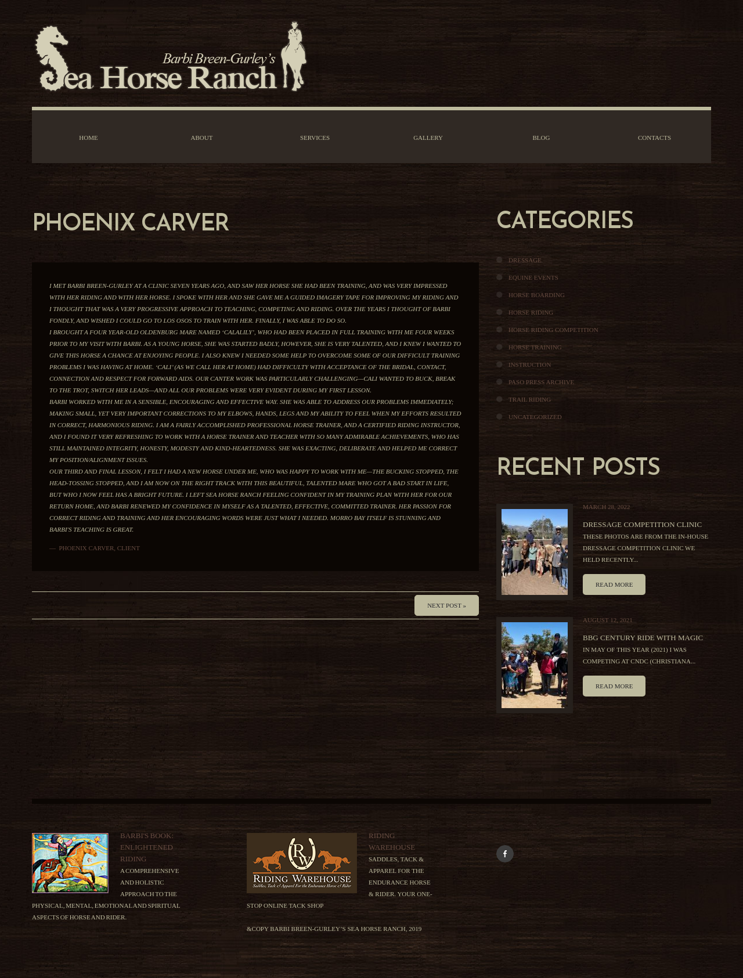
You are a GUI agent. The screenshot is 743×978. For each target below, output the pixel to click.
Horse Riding (530, 312)
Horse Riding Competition (553, 329)
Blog (541, 137)
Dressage (525, 260)
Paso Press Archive (541, 381)
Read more (614, 584)
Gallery (428, 137)
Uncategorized (535, 416)
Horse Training (535, 347)
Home (88, 137)
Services (315, 137)
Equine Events (533, 277)
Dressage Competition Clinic (642, 524)
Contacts (654, 137)
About (202, 137)
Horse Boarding (536, 294)
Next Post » (446, 605)
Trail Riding (529, 399)
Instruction (529, 364)
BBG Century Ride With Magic (643, 637)
